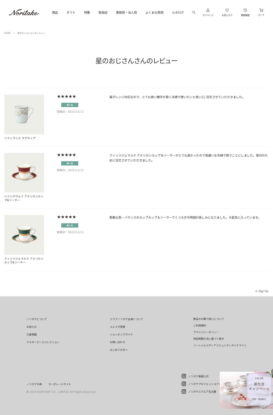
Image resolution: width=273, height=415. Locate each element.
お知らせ (31, 326)
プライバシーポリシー (206, 332)
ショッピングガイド (121, 334)
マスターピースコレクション (43, 342)
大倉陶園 (31, 334)
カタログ (178, 12)
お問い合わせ (117, 342)
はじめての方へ (119, 349)
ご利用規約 (199, 325)
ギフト (71, 12)
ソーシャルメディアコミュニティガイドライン (220, 345)
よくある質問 (154, 12)
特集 (87, 12)
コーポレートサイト (59, 384)
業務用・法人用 (126, 12)
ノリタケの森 (34, 384)
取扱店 (103, 12)
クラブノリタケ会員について (126, 319)
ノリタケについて (36, 319)
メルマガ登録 (117, 326)
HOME (7, 33)
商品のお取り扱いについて (208, 319)
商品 (55, 12)
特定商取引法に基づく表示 (208, 338)
